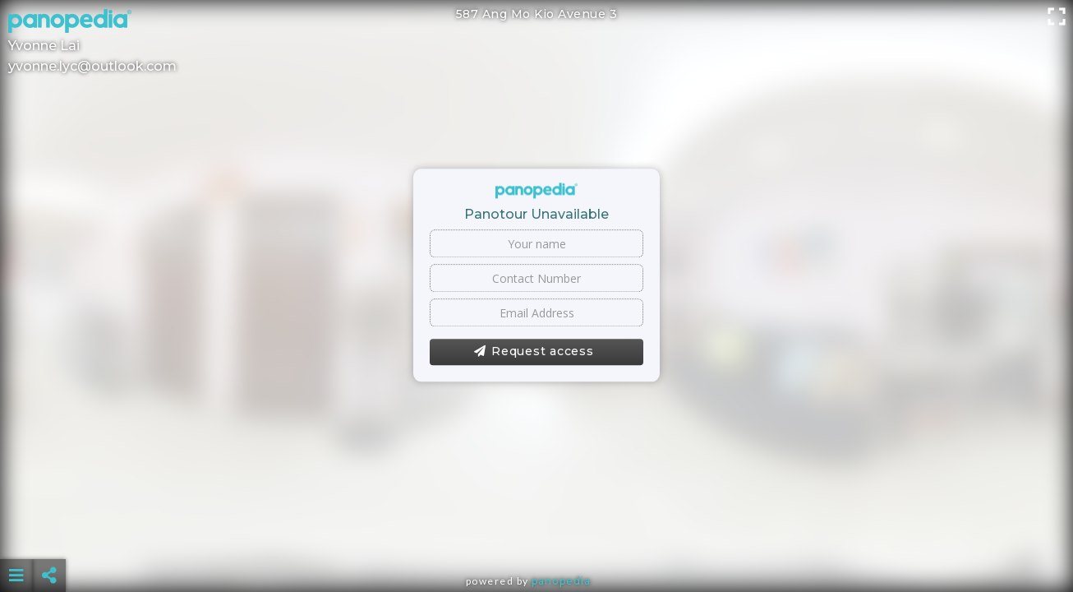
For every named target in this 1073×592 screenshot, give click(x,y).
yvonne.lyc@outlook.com (92, 66)
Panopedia (561, 581)
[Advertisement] (536, 534)
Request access (533, 352)
